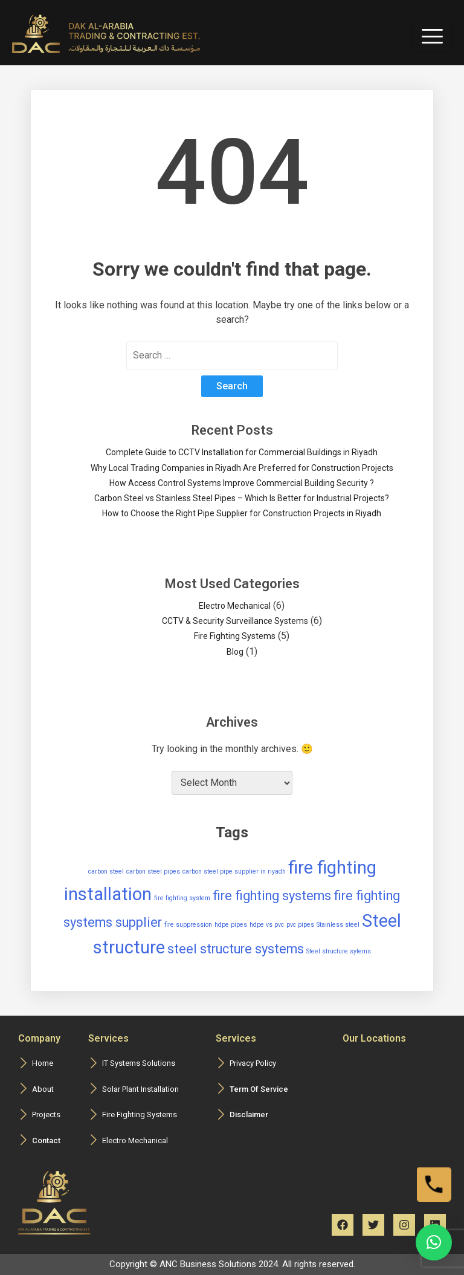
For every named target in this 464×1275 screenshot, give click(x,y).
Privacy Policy (253, 1063)
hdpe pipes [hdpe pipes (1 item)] (230, 925)
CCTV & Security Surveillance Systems (235, 621)
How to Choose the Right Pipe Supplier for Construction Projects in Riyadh (241, 513)
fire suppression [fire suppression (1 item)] (188, 925)
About (43, 1089)
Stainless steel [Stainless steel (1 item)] (338, 925)
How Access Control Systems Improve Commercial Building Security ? (241, 483)
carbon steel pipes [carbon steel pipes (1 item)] (153, 871)
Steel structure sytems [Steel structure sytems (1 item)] (338, 951)
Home (42, 1063)
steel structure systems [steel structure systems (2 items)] (235, 948)
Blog (235, 652)
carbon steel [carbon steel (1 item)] (106, 871)
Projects (46, 1114)
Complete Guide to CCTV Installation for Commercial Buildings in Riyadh (242, 452)
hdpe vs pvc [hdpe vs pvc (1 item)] (267, 925)
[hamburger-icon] (432, 36)
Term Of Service (259, 1089)
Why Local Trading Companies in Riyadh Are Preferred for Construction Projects (242, 468)
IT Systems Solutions (138, 1063)
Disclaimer (249, 1114)
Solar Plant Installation (140, 1089)
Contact (46, 1140)
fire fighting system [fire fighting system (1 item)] (182, 898)
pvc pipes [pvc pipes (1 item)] (300, 925)
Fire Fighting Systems (235, 636)
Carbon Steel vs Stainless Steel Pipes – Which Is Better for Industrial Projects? (241, 498)
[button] (434, 1242)
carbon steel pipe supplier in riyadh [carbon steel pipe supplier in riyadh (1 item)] (234, 871)
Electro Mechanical (235, 606)
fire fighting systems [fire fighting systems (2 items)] (272, 895)
